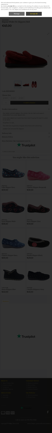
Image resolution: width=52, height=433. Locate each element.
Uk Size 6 (13, 98)
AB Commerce (47, 423)
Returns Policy (30, 385)
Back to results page (9, 151)
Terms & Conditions (32, 395)
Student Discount (31, 387)
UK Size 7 (21, 98)
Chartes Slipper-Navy (9, 255)
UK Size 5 (5, 98)
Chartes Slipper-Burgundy (36, 187)
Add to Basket (29, 103)
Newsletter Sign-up (7, 389)
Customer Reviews (32, 389)
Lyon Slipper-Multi (9, 221)
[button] (48, 33)
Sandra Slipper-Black (34, 255)
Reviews (6, 301)
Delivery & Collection (32, 383)
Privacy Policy (30, 397)
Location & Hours (6, 385)
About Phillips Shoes (7, 383)
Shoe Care (4, 395)
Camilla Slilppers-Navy (35, 289)
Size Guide (4, 397)
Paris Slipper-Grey (34, 221)
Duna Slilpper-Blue (9, 289)
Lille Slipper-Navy (8, 187)
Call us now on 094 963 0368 (25, 420)
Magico (33, 423)
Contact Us (5, 387)
